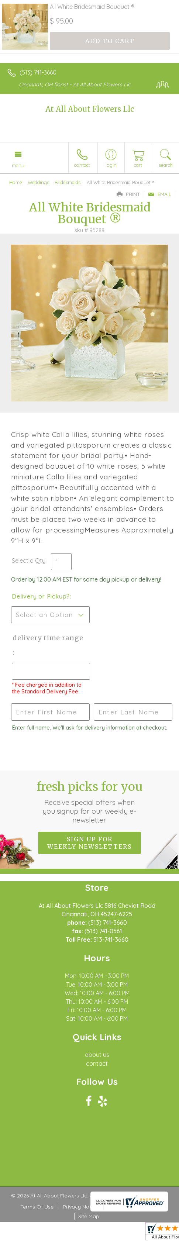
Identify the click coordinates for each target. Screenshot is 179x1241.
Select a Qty (28, 560)
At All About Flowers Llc (89, 109)
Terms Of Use (37, 1206)
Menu (18, 165)
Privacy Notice (80, 1206)
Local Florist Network (133, 1206)
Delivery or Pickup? (41, 596)
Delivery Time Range (47, 638)
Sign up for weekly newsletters (89, 842)
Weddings (38, 182)
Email (159, 194)
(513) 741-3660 (38, 72)
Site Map (88, 1216)
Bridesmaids (67, 182)
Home (15, 182)
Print (128, 194)
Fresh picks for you (89, 801)
